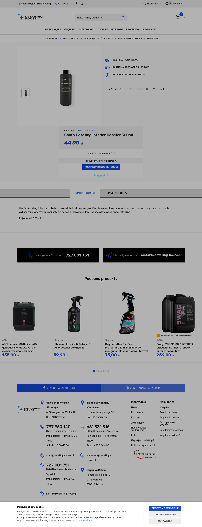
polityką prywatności (82, 520)
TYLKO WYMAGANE (165, 514)
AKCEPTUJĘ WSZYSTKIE (165, 508)
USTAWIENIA (165, 521)
